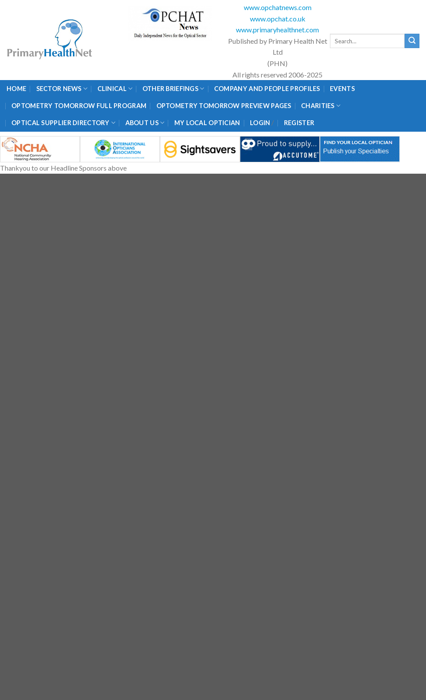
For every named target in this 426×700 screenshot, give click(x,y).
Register (299, 122)
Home (16, 88)
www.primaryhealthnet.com (277, 29)
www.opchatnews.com (278, 7)
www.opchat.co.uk (277, 18)
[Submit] (412, 41)
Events (342, 88)
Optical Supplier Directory (63, 123)
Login (260, 122)
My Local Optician (207, 122)
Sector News (62, 88)
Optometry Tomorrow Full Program (78, 105)
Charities (320, 106)
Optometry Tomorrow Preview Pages (223, 105)
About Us (145, 123)
